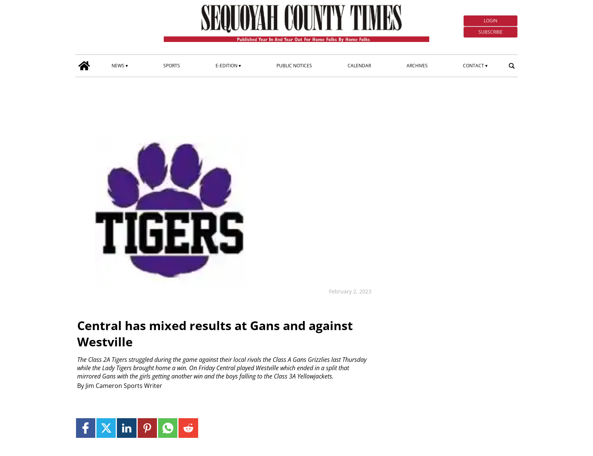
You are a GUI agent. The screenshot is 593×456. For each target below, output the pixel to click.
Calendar (359, 65)
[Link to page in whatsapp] (167, 427)
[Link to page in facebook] (85, 427)
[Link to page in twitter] (106, 427)
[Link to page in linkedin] (126, 427)
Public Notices (294, 65)
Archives (417, 65)
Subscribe (490, 32)
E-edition (227, 65)
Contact (473, 65)
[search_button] (512, 65)
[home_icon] (84, 65)
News (118, 65)
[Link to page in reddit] (188, 427)
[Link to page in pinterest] (147, 427)
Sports (171, 65)
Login (490, 20)
